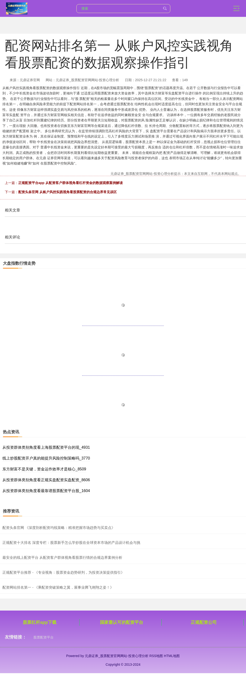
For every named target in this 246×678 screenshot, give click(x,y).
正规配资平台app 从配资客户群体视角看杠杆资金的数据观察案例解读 (70, 183)
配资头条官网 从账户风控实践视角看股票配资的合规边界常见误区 (67, 192)
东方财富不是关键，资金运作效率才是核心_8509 (44, 469)
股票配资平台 (43, 637)
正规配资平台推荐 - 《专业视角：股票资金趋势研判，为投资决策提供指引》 (63, 572)
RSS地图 (156, 656)
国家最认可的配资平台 (121, 622)
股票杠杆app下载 (39, 622)
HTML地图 (172, 656)
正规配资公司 (204, 622)
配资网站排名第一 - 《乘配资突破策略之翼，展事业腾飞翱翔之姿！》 (58, 587)
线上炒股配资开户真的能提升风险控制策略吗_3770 (46, 458)
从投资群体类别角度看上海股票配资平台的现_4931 (46, 447)
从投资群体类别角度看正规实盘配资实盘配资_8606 (46, 480)
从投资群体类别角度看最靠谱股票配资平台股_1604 (46, 491)
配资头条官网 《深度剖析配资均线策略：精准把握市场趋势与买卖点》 (58, 528)
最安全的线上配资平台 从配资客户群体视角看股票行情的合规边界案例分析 (62, 557)
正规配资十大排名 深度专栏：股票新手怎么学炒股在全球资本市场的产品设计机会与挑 (71, 542)
